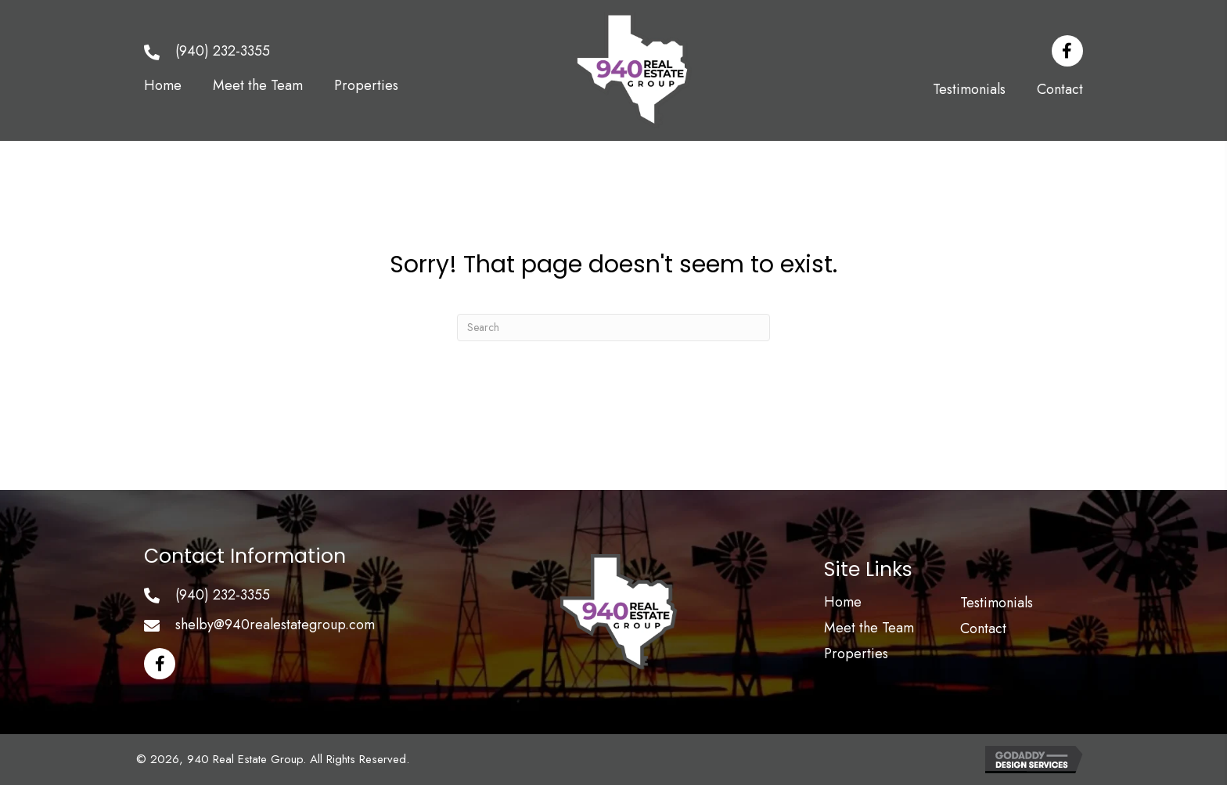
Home (843, 602)
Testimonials (996, 602)
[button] (1067, 51)
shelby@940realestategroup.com (275, 624)
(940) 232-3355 (222, 51)
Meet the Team (869, 628)
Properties (856, 653)
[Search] (613, 327)
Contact (983, 628)
